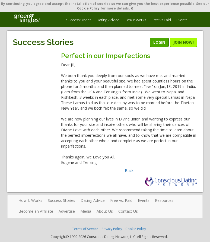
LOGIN (159, 42)
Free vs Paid (161, 20)
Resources (164, 200)
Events (181, 20)
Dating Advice (108, 20)
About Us (105, 211)
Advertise (67, 211)
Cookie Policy (88, 8)
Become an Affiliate (35, 211)
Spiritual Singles (27, 19)
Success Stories (78, 20)
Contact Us (128, 211)
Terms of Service (85, 229)
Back (129, 170)
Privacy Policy (111, 229)
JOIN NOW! (183, 42)
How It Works (135, 20)
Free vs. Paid (121, 200)
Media (85, 211)
